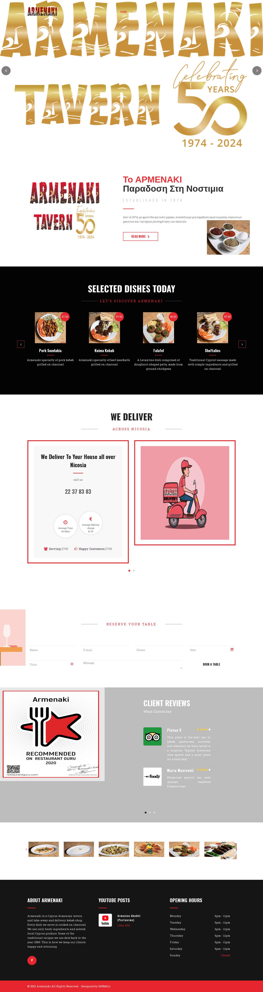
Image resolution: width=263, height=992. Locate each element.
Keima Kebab (104, 350)
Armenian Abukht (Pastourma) (129, 918)
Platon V (174, 730)
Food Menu (140, 12)
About (179, 12)
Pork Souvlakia (50, 350)
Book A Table (211, 664)
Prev (6, 70)
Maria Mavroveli (180, 770)
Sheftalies (212, 350)
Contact (194, 12)
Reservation (161, 12)
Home (123, 12)
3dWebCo (104, 986)
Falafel (158, 350)
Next (257, 70)
